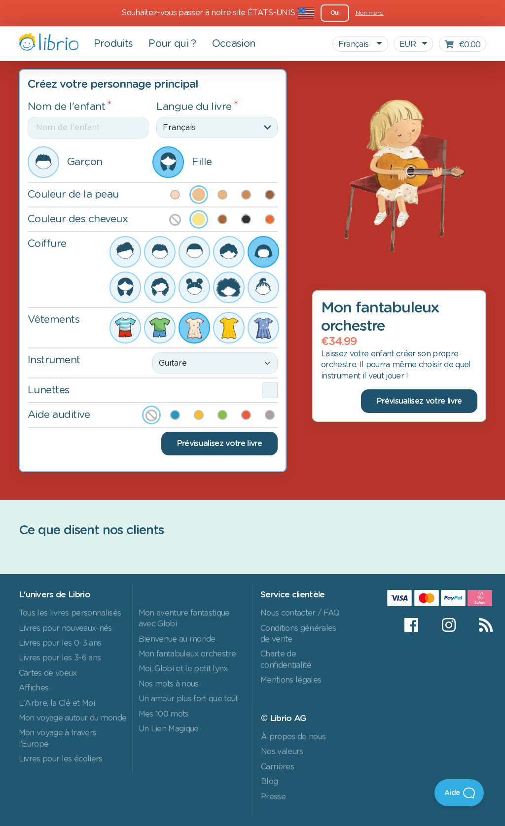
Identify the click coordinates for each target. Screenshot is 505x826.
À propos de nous (293, 737)
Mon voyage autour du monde (73, 718)
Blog (269, 782)
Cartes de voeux (48, 673)
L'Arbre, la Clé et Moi (57, 703)
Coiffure (47, 244)
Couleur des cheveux (78, 219)
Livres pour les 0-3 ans (60, 643)
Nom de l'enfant (67, 107)
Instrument (54, 360)
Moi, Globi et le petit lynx (183, 669)
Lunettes (49, 390)
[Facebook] (411, 625)
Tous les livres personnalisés (70, 613)
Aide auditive (59, 415)
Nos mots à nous (169, 684)
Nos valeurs (282, 752)
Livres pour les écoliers (61, 759)
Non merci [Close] (370, 13)
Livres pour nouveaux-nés (65, 628)
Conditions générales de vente (298, 633)
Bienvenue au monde (177, 639)
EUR (407, 44)
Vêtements (54, 319)
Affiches (34, 688)
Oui (334, 13)
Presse (273, 797)
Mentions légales (290, 680)
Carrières (277, 767)
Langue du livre (194, 107)
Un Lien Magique (169, 729)
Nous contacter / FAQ (300, 613)
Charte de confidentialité (285, 659)
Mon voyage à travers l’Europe (58, 738)
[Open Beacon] (459, 792)
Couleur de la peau (73, 194)
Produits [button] (113, 44)
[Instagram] (448, 625)
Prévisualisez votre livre (219, 443)
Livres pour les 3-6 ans (60, 658)
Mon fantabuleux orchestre (187, 654)
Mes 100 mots (164, 714)
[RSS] (479, 625)
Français (354, 44)
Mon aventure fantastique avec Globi (184, 618)
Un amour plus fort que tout (188, 699)
